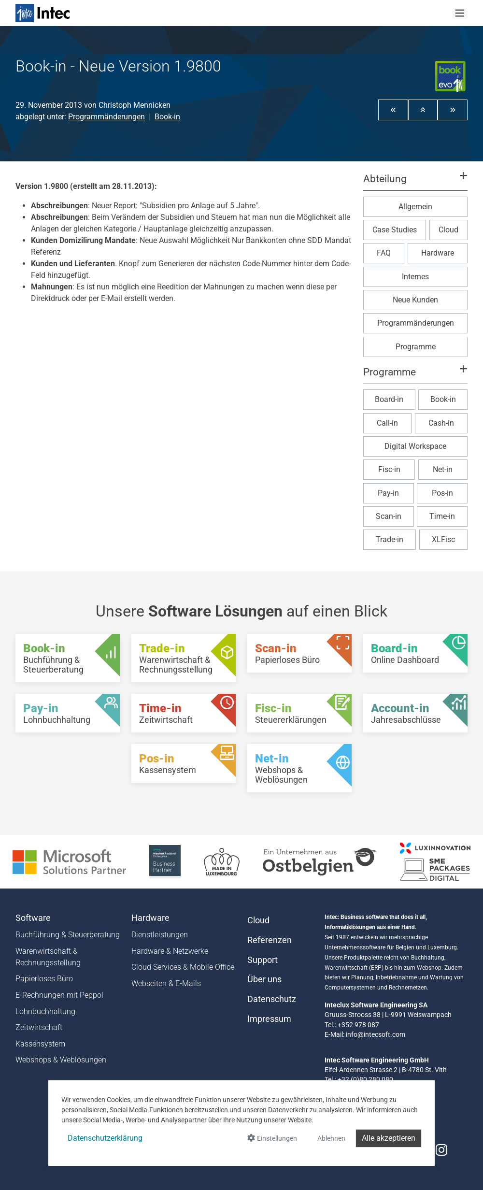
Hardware (437, 253)
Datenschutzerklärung (105, 1138)
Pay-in (388, 493)
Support (262, 960)
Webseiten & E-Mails (166, 983)
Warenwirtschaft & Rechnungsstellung (48, 956)
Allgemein (415, 206)
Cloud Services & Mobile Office (182, 967)
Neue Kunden (415, 299)
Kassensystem (40, 1043)
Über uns (264, 979)
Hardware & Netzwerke (169, 951)
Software (33, 918)
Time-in (442, 516)
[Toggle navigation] (460, 13)
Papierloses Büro (44, 978)
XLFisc (443, 539)
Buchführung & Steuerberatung (67, 934)
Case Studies (394, 229)
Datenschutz (271, 999)
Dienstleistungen (159, 934)
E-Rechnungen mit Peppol (59, 995)
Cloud (448, 229)
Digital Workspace (415, 446)
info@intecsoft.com (375, 1034)
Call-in (387, 423)
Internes (415, 276)
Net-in (443, 469)
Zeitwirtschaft (38, 1027)
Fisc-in (389, 469)
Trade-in (389, 539)
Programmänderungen (106, 116)
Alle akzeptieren (388, 1138)
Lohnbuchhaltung (45, 1011)
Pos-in (442, 493)
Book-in (167, 116)
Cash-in (441, 423)
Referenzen (269, 940)
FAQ (384, 253)
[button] (393, 110)
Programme (416, 346)
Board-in (389, 399)
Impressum (269, 1019)
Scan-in (388, 516)
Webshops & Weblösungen (60, 1059)
